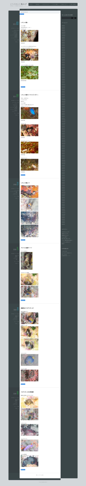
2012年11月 (63, 212)
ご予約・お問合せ (73, 4)
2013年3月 (63, 205)
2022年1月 (63, 50)
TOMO (16, 198)
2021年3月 (63, 67)
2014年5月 (63, 183)
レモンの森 (15, 106)
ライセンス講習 (55, 4)
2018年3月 (63, 114)
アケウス (16, 257)
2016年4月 (63, 153)
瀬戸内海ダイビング (14, 28)
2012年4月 (63, 224)
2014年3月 (63, 187)
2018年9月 (63, 104)
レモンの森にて (25, 183)
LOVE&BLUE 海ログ (18, 4)
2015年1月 (63, 178)
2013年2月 (63, 207)
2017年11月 (63, 121)
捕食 (16, 192)
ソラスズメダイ (15, 104)
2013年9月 (63, 195)
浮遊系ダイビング (64, 233)
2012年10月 (63, 214)
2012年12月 (63, 210)
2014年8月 (63, 180)
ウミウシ (16, 103)
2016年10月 (63, 143)
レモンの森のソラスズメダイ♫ (29, 94)
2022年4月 (63, 45)
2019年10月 (63, 87)
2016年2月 (63, 156)
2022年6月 (63, 42)
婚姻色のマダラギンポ (27, 308)
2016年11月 (63, 141)
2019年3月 (63, 96)
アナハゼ (16, 190)
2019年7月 (63, 91)
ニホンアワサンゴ (14, 102)
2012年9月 (63, 215)
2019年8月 (63, 89)
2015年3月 (63, 175)
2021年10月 (63, 55)
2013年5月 (63, 202)
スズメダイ (15, 317)
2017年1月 (63, 138)
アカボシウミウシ (14, 111)
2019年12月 (63, 84)
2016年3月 (63, 155)
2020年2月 (63, 82)
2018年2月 (63, 116)
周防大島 (16, 110)
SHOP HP (37, 4)
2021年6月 (63, 62)
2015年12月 (63, 160)
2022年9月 (63, 37)
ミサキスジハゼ (15, 194)
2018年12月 (63, 99)
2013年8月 (63, 197)
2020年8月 (63, 72)
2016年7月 (63, 148)
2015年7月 (63, 168)
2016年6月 (63, 150)
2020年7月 (63, 74)
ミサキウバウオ (15, 404)
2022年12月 (63, 32)
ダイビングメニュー (46, 4)
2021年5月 (63, 64)
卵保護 (16, 256)
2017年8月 (63, 126)
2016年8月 (63, 146)
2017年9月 (63, 124)
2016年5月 (63, 151)
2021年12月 (63, 52)
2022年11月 (63, 33)
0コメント (15, 113)
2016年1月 (63, 158)
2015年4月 (63, 173)
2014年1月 (63, 190)
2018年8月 (63, 106)
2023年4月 (63, 25)
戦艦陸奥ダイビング (65, 235)
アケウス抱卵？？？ (26, 247)
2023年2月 (63, 28)
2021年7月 (63, 60)
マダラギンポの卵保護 (27, 392)
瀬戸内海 (16, 108)
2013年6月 (63, 200)
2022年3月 (63, 47)
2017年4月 (63, 133)
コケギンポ (15, 30)
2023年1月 (63, 30)
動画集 (63, 243)
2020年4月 (63, 79)
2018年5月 (63, 111)
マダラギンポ (15, 105)
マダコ (16, 402)
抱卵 (16, 259)
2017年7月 (63, 128)
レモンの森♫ (24, 22)
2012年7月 (63, 219)
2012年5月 (63, 222)
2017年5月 (63, 131)
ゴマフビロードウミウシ (13, 109)
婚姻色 (16, 255)
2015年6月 (63, 170)
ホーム (31, 4)
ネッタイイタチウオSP (13, 191)
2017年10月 (63, 123)
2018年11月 (63, 101)
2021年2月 (63, 69)
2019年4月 (63, 94)
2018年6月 (63, 109)
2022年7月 (63, 40)
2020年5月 (63, 77)
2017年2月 (63, 136)
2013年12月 (63, 192)
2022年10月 (63, 35)
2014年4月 (63, 185)
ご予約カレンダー (64, 4)
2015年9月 (63, 165)
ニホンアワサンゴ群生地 (13, 107)
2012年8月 (63, 217)
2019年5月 (63, 92)
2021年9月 (63, 57)
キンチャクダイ (15, 319)
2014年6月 (63, 182)
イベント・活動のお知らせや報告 (66, 240)
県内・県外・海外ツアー (65, 238)
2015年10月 (63, 163)
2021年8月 (63, 59)
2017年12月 (63, 119)
